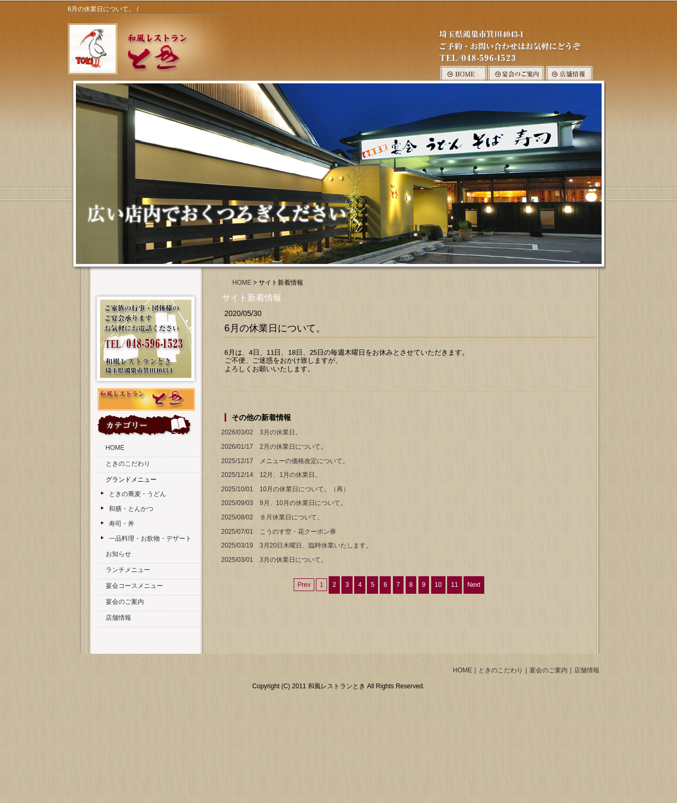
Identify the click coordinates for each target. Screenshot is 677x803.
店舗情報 (118, 617)
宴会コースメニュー (134, 586)
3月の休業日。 (260, 433)
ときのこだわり (128, 463)
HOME (242, 282)
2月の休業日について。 (273, 447)
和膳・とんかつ (131, 508)
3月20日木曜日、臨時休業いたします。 (295, 546)
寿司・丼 (121, 523)
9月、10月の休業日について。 (283, 503)
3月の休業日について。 (273, 560)
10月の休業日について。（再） (284, 489)
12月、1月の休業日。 (270, 475)
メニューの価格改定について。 (284, 461)
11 (454, 584)
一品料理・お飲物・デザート (150, 538)
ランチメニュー (128, 570)
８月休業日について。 (271, 518)
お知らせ (118, 554)
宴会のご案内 (125, 601)
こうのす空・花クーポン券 (277, 532)
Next (474, 584)
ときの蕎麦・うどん (137, 494)
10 (438, 584)
